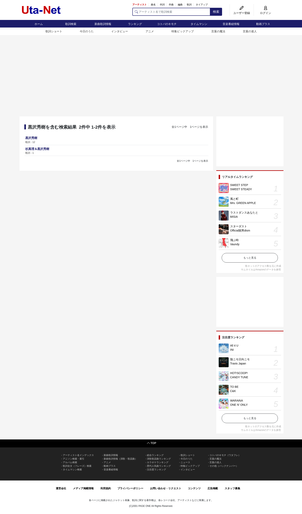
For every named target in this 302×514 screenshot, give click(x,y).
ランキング (135, 24)
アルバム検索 (70, 462)
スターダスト (238, 226)
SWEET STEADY (241, 189)
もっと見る (249, 257)
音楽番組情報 (231, 24)
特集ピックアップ (182, 31)
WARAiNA (236, 400)
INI (232, 349)
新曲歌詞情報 (102, 24)
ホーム (38, 24)
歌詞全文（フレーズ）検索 (77, 466)
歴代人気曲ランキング (159, 466)
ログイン (265, 13)
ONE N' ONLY (239, 404)
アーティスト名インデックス (78, 455)
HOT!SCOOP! (239, 373)
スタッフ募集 (232, 488)
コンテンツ (194, 488)
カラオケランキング (157, 462)
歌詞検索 (70, 24)
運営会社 (61, 488)
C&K (233, 391)
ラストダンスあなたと (244, 212)
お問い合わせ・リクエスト (165, 488)
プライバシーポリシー (130, 488)
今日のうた (87, 31)
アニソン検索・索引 (73, 458)
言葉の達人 (250, 31)
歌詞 (189, 4)
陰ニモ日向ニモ (240, 359)
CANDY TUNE (239, 377)
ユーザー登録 (241, 13)
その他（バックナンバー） (224, 466)
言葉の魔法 (218, 31)
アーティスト (139, 4)
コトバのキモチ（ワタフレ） (225, 455)
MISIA (234, 216)
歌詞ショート (53, 31)
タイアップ (202, 4)
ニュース (185, 462)
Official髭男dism (240, 230)
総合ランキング (155, 455)
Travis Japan (238, 363)
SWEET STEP (239, 185)
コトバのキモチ (167, 24)
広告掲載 (213, 488)
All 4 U (234, 345)
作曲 (171, 4)
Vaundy (234, 244)
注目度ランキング (156, 469)
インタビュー (119, 31)
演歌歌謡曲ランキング (159, 458)
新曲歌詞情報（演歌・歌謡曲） (120, 458)
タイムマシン (199, 24)
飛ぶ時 (234, 240)
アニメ (150, 31)
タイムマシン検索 (72, 469)
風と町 (234, 198)
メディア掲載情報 (83, 488)
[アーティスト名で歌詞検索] (171, 12)
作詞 (162, 4)
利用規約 (105, 488)
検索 (216, 11)
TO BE (234, 386)
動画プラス (263, 24)
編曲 (180, 4)
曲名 (153, 4)
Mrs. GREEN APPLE (243, 203)
